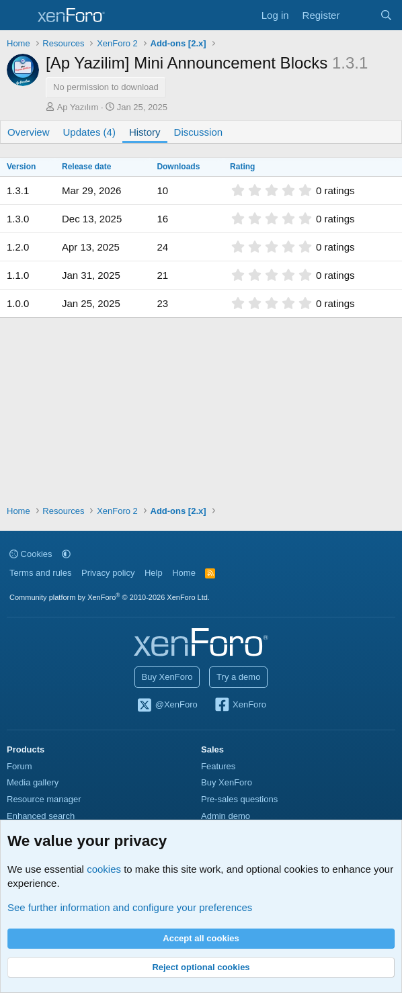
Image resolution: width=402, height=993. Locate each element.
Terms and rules (40, 573)
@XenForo (167, 705)
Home (184, 573)
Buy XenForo (167, 677)
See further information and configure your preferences (129, 907)
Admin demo (225, 816)
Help (154, 573)
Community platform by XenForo (109, 597)
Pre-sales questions (239, 799)
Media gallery (32, 782)
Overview (28, 132)
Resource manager (44, 799)
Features (218, 766)
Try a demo (238, 677)
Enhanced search (41, 816)
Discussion (198, 132)
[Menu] (18, 15)
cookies (104, 869)
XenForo (239, 705)
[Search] (386, 15)
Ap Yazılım (78, 107)
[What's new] (359, 15)
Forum (19, 766)
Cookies (30, 554)
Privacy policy (107, 573)
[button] (66, 554)
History (145, 132)
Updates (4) (89, 132)
